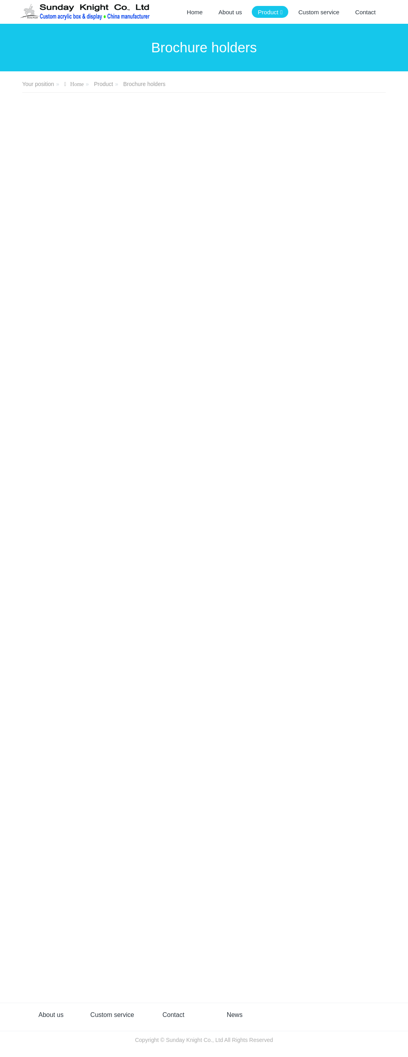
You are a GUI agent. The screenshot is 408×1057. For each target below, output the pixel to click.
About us (50, 1014)
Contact (173, 1014)
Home (195, 12)
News (235, 1014)
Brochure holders (144, 84)
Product (103, 84)
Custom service (112, 1014)
